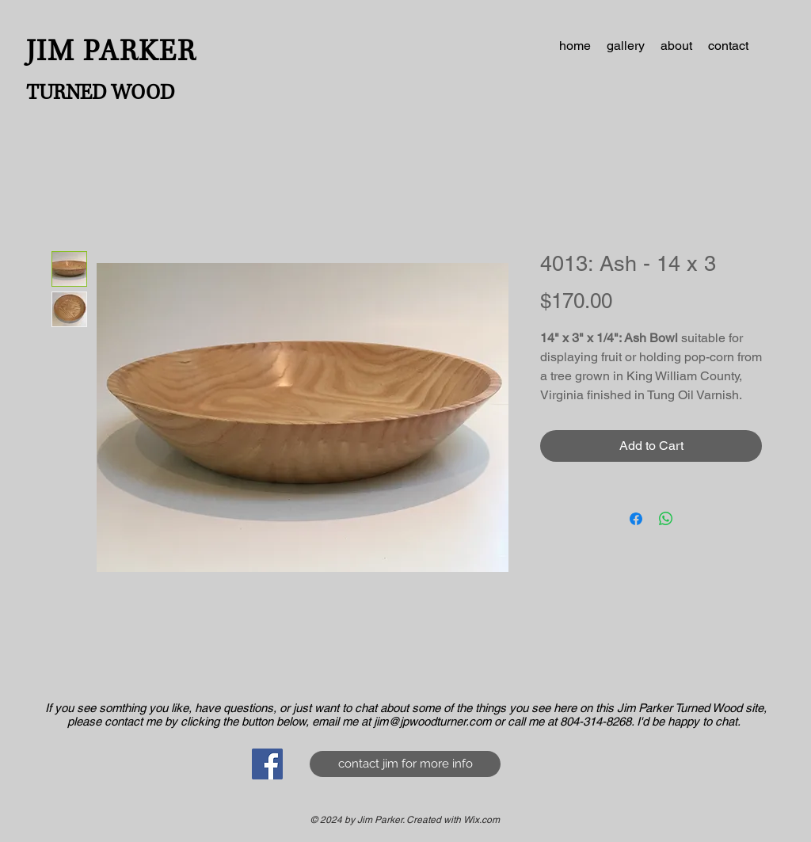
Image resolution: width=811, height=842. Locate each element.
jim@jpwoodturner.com (432, 721)
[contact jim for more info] (405, 764)
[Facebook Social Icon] (267, 764)
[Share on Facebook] (635, 518)
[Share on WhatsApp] (666, 518)
